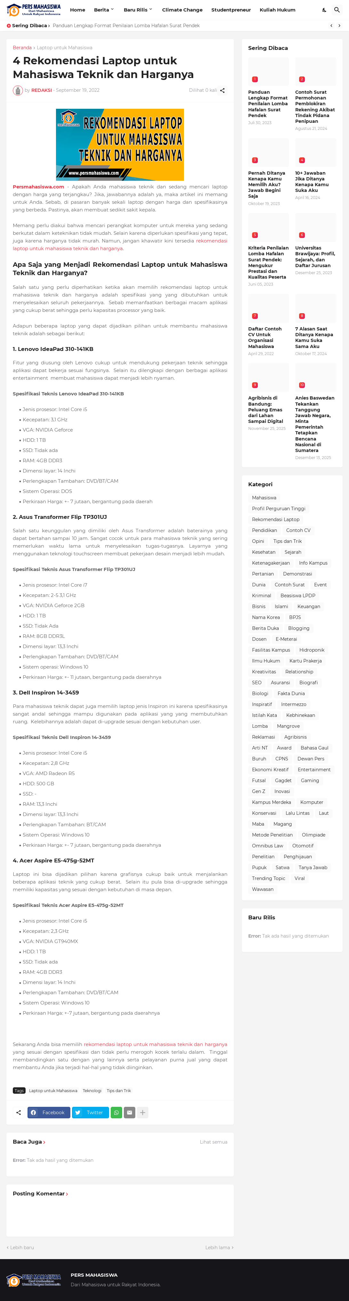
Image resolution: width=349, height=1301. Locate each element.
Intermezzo (293, 704)
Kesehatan (263, 552)
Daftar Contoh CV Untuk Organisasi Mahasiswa (265, 337)
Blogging (299, 628)
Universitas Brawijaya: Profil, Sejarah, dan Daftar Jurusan (315, 256)
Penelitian (263, 857)
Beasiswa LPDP (298, 596)
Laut (324, 813)
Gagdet (283, 780)
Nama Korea (266, 617)
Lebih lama (217, 1247)
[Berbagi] (222, 90)
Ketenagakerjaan (271, 563)
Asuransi (280, 683)
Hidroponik (311, 650)
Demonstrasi (297, 574)
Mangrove (288, 726)
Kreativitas (264, 672)
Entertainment (314, 770)
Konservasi (264, 813)
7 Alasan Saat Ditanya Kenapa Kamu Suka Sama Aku (314, 337)
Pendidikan (264, 530)
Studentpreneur (231, 10)
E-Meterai (286, 639)
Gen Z (258, 791)
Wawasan (263, 889)
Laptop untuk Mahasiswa (64, 48)
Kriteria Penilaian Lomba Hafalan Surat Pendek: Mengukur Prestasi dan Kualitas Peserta (268, 262)
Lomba (260, 726)
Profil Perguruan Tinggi (278, 509)
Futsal (259, 780)
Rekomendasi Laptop (275, 519)
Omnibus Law (267, 846)
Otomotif (302, 846)
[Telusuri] (337, 9)
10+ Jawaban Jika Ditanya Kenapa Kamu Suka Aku (312, 182)
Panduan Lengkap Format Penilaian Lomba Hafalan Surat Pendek (126, 25)
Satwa (283, 867)
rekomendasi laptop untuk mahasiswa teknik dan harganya (155, 1044)
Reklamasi (263, 737)
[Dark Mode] (324, 9)
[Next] (339, 25)
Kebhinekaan (300, 715)
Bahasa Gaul (315, 748)
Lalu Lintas (298, 813)
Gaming (310, 780)
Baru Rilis (135, 10)
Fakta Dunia (291, 693)
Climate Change (182, 10)
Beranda (22, 48)
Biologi (260, 693)
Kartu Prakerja (306, 661)
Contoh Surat (290, 585)
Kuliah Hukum (278, 10)
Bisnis (259, 606)
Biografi (308, 683)
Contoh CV (298, 530)
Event (320, 585)
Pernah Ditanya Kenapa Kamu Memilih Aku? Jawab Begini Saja (266, 184)
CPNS (281, 759)
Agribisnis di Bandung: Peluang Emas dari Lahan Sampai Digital (265, 409)
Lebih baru (22, 1247)
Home (77, 10)
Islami (281, 606)
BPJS (295, 617)
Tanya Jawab (313, 867)
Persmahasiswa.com (38, 187)
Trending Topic (268, 878)
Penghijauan (298, 857)
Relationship (299, 672)
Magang (283, 824)
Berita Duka (265, 628)
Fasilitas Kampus (271, 650)
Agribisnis (295, 737)
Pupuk (259, 867)
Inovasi (282, 791)
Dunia (259, 585)
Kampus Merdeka (271, 802)
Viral (300, 878)
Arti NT (260, 748)
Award (284, 748)
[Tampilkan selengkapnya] (142, 1112)
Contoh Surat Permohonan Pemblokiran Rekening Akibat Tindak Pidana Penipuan (315, 106)
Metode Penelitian (272, 835)
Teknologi (92, 1090)
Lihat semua (213, 1142)
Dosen (259, 639)
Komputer (311, 802)
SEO (257, 683)
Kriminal (261, 596)
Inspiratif (262, 704)
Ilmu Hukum (266, 661)
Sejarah (293, 552)
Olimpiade (313, 835)
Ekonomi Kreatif (270, 770)
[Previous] (331, 25)
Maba (258, 824)
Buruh (259, 759)
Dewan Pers (310, 759)
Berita (101, 10)
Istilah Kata (264, 715)
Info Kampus (313, 563)
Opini (258, 541)
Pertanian (263, 574)
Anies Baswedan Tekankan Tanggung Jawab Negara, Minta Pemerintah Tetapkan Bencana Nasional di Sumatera (315, 424)
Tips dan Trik (119, 1090)
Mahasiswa (264, 498)
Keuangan (308, 606)
